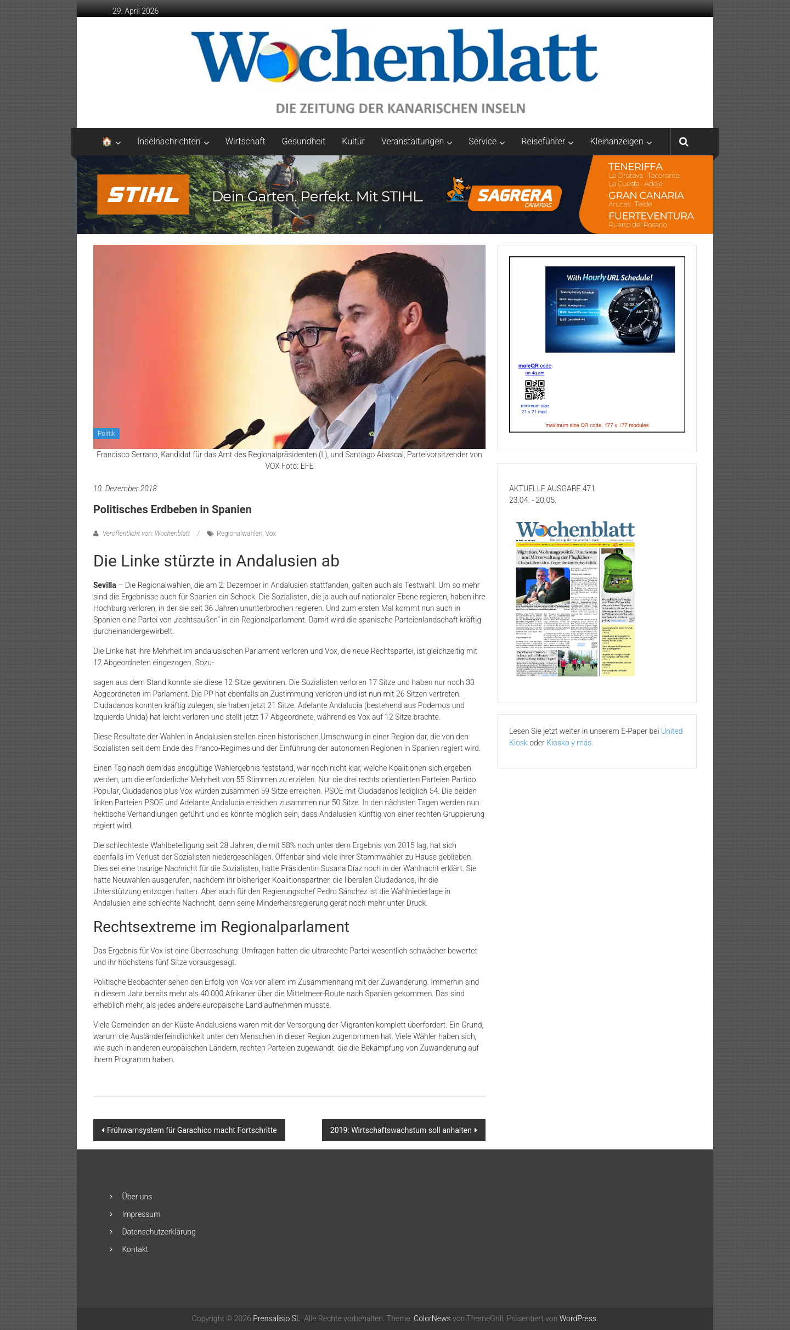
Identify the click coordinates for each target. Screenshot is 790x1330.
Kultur (353, 141)
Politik (106, 433)
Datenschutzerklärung (158, 1231)
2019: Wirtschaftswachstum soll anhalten (401, 1130)
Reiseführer (543, 141)
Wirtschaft (245, 141)
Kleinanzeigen (616, 141)
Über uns (137, 1196)
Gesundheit (304, 141)
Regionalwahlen (239, 533)
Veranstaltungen (412, 141)
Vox (271, 533)
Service (482, 141)
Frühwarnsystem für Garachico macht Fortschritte (192, 1130)
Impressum (141, 1214)
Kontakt (135, 1249)
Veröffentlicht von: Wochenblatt (146, 533)
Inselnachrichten (169, 141)
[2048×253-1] (395, 193)
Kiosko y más (568, 742)
